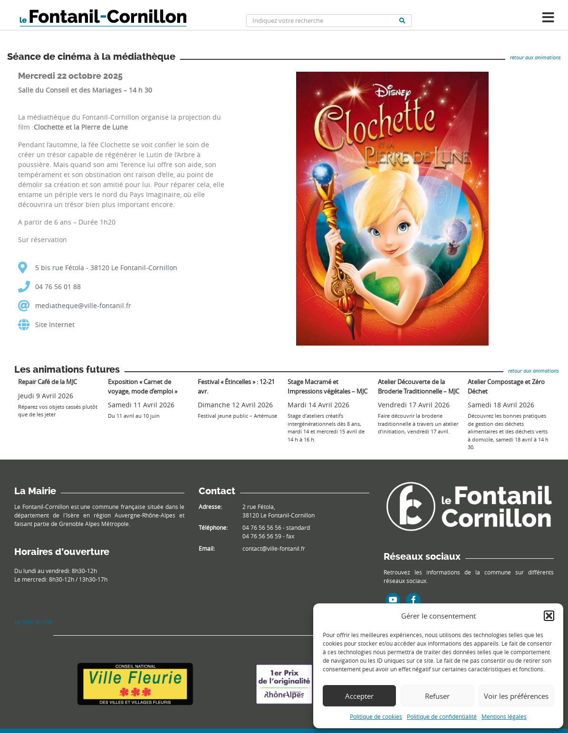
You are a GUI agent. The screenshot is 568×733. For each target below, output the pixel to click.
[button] (549, 615)
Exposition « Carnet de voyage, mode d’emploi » (142, 386)
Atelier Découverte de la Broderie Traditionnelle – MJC (418, 386)
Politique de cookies (376, 716)
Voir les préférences (516, 696)
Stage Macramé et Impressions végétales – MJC (327, 386)
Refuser (437, 696)
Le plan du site (33, 621)
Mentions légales (504, 716)
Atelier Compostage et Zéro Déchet (506, 386)
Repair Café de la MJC (47, 381)
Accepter (359, 696)
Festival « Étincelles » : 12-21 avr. (236, 386)
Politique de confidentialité (442, 716)
